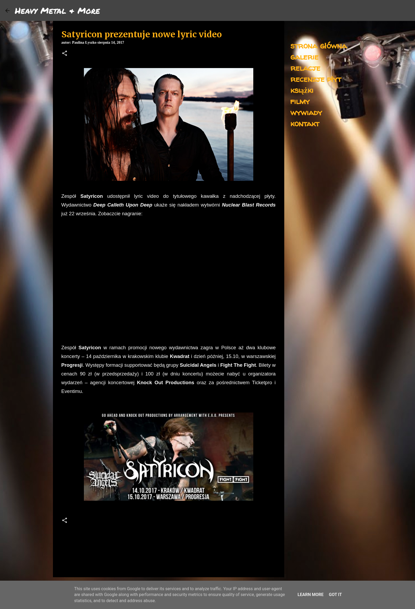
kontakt (304, 123)
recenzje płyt (315, 78)
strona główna (318, 45)
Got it (335, 594)
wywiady (306, 112)
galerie (304, 56)
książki (301, 89)
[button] (64, 53)
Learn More (310, 594)
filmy (300, 101)
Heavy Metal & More (57, 10)
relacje (305, 67)
